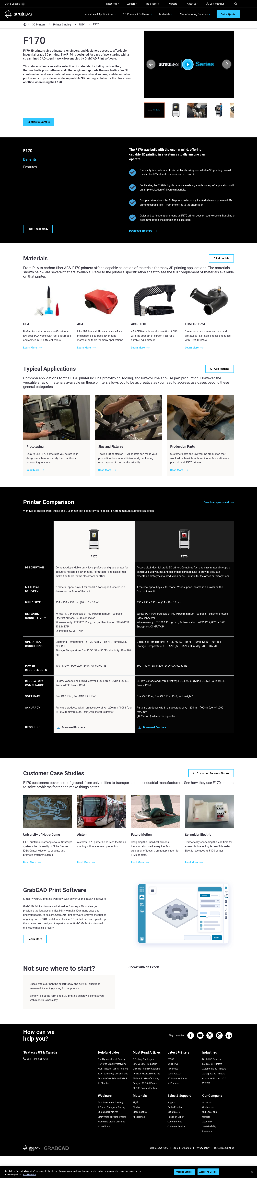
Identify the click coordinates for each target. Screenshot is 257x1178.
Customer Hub (215, 3)
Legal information (182, 1148)
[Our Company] (218, 1097)
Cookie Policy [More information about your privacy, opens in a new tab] (29, 1174)
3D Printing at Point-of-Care (112, 1117)
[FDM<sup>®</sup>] (89, 24)
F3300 (170, 1059)
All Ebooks (103, 1083)
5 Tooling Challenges (143, 1059)
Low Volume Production (145, 1064)
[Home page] (23, 25)
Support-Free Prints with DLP (113, 1078)
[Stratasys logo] (18, 14)
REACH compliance (224, 1148)
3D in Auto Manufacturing (146, 1078)
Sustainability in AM (108, 1112)
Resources (111, 3)
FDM (82, 24)
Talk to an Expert (175, 1117)
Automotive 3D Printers (214, 1068)
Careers (173, 3)
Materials (164, 14)
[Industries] (218, 1053)
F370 (184, 556)
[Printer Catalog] (75, 24)
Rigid (135, 1102)
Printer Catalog (62, 24)
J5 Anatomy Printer (177, 1078)
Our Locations (209, 1112)
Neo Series (172, 1068)
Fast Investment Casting (110, 1102)
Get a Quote (173, 1112)
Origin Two (172, 1064)
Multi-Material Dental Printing (113, 1068)
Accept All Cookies (208, 1172)
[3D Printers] (49, 24)
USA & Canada (16, 4)
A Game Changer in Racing (111, 1107)
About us (191, 3)
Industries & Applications (98, 14)
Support (131, 3)
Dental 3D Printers (211, 1059)
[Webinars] (113, 1097)
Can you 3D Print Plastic (145, 1083)
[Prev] (151, 64)
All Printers (172, 1083)
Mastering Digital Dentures (111, 1121)
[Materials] (148, 1097)
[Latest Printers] (183, 1053)
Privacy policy (203, 1148)
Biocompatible (140, 1112)
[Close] (251, 1172)
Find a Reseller (152, 3)
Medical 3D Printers (212, 1064)
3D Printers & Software (136, 14)
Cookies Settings (184, 1172)
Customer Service (176, 1126)
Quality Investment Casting (112, 1059)
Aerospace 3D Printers (213, 1073)
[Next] (227, 64)
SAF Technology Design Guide (113, 1073)
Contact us (207, 1107)
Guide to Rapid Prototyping (146, 1068)
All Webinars (104, 1126)
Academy (207, 1121)
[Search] (236, 4)
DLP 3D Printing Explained (146, 1088)
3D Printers (38, 24)
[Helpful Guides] (113, 1053)
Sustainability (209, 1126)
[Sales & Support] (183, 1097)
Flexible (136, 1107)
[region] (128, 1172)
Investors (207, 1131)
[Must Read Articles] (148, 1053)
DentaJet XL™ (174, 1073)
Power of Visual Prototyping (112, 1064)
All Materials (139, 1117)
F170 (94, 556)
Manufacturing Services (194, 14)
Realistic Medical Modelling (146, 1073)
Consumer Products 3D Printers (214, 1080)
